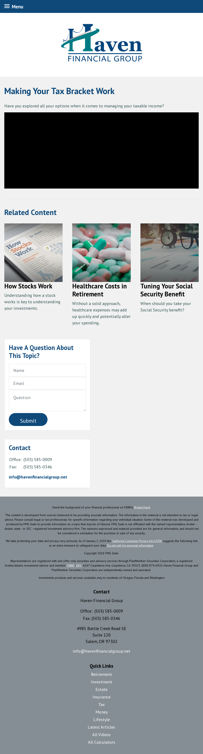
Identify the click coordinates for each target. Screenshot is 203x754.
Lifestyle (101, 719)
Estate (101, 689)
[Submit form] (28, 419)
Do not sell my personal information (130, 545)
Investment (101, 682)
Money (101, 712)
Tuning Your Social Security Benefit (166, 290)
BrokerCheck (142, 507)
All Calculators (101, 742)
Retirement (101, 674)
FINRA (71, 565)
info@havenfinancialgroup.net (38, 477)
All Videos (101, 734)
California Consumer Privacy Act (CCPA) (137, 541)
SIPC (79, 565)
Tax (101, 704)
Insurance (101, 697)
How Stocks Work (28, 286)
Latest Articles (101, 727)
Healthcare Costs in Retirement (99, 290)
